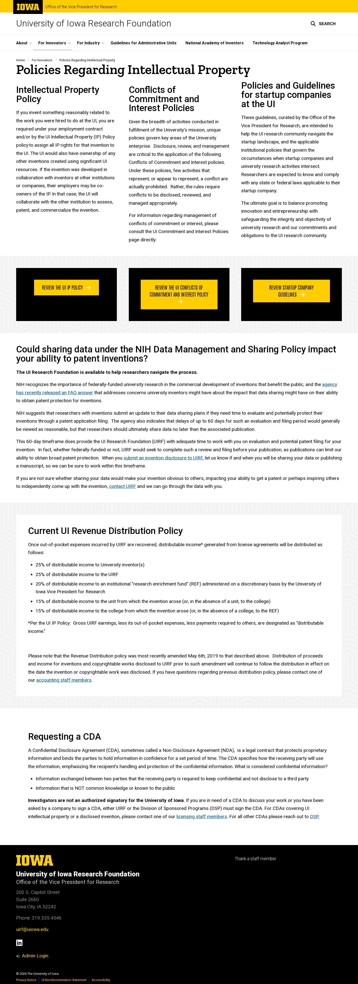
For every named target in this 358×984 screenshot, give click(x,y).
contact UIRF (122, 486)
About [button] (21, 43)
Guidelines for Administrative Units (144, 43)
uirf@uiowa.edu (32, 929)
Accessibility (101, 980)
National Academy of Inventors (214, 43)
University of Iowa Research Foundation (93, 23)
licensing (186, 816)
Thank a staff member (255, 858)
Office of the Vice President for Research (81, 7)
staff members (211, 816)
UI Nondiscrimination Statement (64, 980)
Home (20, 60)
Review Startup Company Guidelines (291, 290)
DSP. (314, 816)
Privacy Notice (26, 980)
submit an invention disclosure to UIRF (163, 458)
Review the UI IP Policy (66, 287)
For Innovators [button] (52, 43)
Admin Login (35, 956)
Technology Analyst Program (280, 43)
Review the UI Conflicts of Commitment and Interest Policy (179, 294)
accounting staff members (63, 680)
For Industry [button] (88, 43)
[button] (323, 23)
